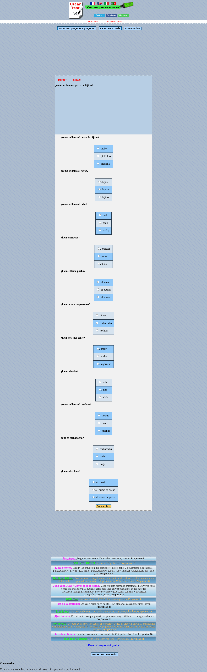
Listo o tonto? (63, 567)
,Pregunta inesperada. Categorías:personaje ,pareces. (103, 558)
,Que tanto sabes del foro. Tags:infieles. (104, 638)
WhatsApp (123, 15)
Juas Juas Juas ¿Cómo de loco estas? (76, 585)
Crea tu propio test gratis (103, 645)
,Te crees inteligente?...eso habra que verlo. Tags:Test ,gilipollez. (104, 611)
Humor (62, 79)
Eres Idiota (62, 611)
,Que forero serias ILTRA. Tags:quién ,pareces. (104, 599)
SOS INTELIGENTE (84, 563)
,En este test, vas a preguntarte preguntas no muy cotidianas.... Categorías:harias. (104, 617)
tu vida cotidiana (65, 634)
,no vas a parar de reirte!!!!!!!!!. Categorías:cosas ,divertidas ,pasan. (104, 605)
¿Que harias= (62, 616)
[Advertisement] (103, 52)
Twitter (99, 15)
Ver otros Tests (114, 21)
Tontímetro (59, 623)
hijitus (77, 79)
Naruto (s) (69, 558)
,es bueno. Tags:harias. (103, 563)
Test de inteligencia (75, 638)
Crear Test (92, 21)
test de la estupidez (69, 604)
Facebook (111, 15)
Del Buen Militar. (63, 578)
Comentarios (132, 28)
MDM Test (72, 599)
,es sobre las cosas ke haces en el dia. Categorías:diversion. (104, 634)
